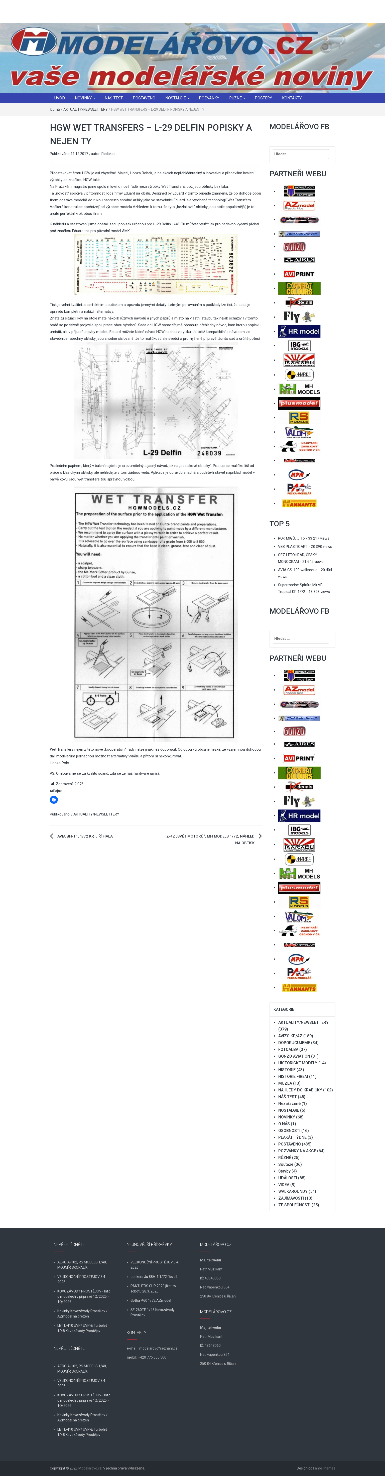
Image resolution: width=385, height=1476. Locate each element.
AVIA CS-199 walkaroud (297, 570)
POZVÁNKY (209, 98)
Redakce (108, 153)
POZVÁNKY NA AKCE (297, 1151)
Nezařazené (289, 1103)
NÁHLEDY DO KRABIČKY (300, 1090)
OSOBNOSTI (289, 1130)
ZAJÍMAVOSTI (291, 1198)
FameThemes (324, 1468)
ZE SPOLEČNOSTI (294, 1205)
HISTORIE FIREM (293, 1076)
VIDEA (283, 1184)
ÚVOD (59, 98)
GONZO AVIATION (294, 1056)
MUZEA (285, 1083)
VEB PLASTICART (292, 546)
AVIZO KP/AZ (290, 1036)
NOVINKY (83, 98)
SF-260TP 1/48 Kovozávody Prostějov (153, 1312)
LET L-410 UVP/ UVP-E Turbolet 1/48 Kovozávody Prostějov (82, 1328)
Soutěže (285, 1164)
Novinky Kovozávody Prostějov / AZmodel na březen (82, 1313)
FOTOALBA (288, 1049)
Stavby (284, 1171)
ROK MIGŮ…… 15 (291, 538)
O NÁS (284, 1123)
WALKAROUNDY (293, 1191)
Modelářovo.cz (90, 1468)
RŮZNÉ (235, 98)
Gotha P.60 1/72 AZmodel (151, 1300)
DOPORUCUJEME (294, 1042)
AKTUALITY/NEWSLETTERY (85, 109)
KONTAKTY (292, 98)
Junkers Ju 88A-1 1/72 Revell (154, 1277)
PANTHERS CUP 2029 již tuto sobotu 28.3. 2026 (153, 1288)
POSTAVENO (144, 98)
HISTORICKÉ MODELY (297, 1063)
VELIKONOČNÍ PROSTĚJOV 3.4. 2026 (81, 1279)
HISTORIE (287, 1069)
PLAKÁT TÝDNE (292, 1137)
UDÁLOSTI (287, 1178)
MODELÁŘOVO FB (299, 126)
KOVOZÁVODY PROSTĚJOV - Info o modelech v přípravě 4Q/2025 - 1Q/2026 (83, 1296)
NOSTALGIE (175, 98)
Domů (55, 109)
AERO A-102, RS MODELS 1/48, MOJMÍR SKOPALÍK (82, 1264)
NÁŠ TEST (114, 98)
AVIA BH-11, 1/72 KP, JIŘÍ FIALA (85, 836)
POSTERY (263, 98)
